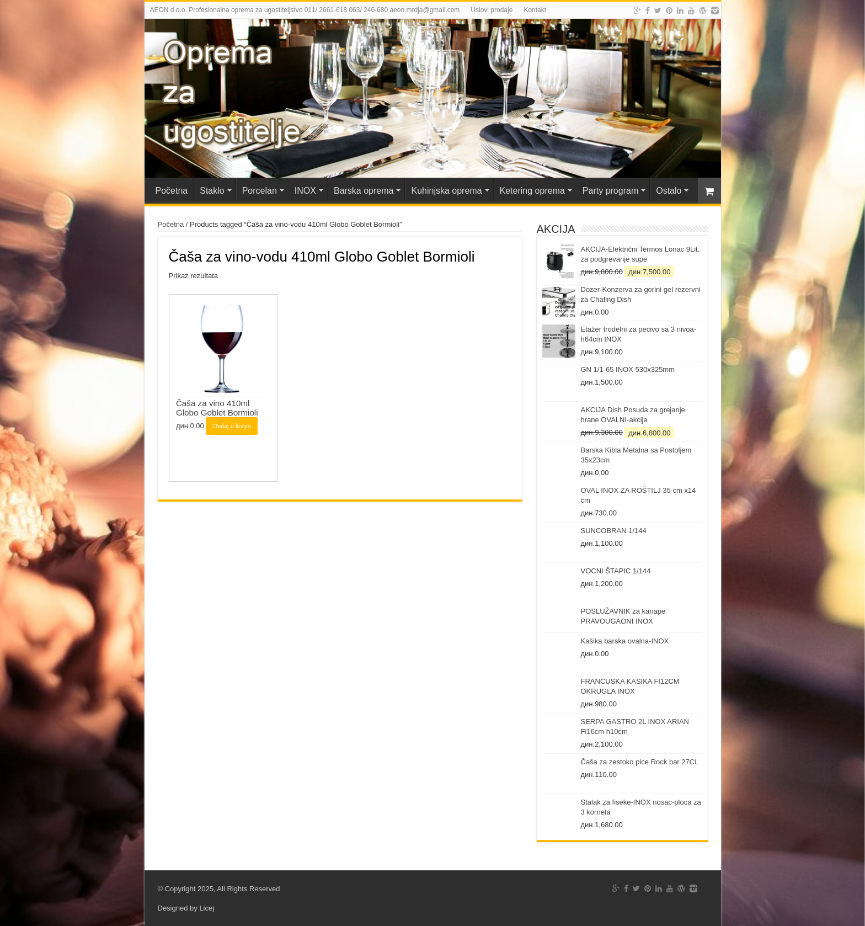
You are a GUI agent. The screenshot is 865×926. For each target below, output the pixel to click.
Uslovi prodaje (491, 10)
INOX (305, 190)
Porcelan (259, 190)
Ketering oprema (532, 190)
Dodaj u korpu (231, 426)
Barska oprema (364, 190)
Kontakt (535, 10)
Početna (172, 190)
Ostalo (668, 190)
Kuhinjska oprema (446, 190)
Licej (206, 908)
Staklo (212, 190)
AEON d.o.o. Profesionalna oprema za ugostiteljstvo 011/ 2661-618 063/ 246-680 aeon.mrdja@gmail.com (305, 10)
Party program (610, 190)
